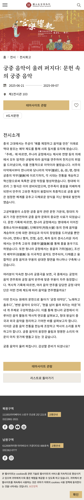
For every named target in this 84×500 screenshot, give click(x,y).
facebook (4, 427)
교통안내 (53, 414)
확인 (76, 494)
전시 (13, 57)
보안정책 (33, 486)
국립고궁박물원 (38, 5)
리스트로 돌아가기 (42, 378)
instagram (11, 427)
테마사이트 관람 (36, 105)
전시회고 (25, 57)
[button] (71, 5)
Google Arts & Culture (23, 427)
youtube (17, 427)
